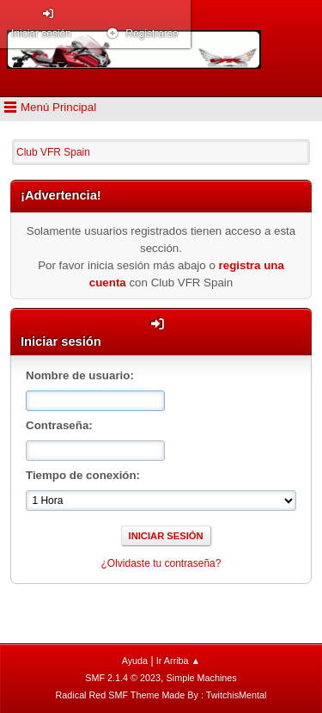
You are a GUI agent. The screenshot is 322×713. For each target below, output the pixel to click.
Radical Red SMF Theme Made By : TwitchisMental (161, 695)
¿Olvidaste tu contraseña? (161, 563)
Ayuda (135, 660)
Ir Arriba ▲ (178, 660)
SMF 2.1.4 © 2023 (123, 678)
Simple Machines (202, 678)
